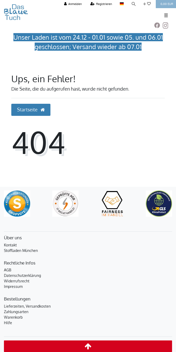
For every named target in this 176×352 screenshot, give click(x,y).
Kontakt (10, 245)
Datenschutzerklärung (22, 275)
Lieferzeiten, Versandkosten (27, 306)
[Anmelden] (73, 4)
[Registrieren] (101, 4)
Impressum (13, 286)
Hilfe (8, 322)
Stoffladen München (21, 250)
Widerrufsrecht (16, 281)
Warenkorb (13, 317)
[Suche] (133, 4)
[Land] (121, 4)
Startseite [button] (31, 109)
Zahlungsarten (16, 311)
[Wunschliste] (147, 4)
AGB (7, 270)
